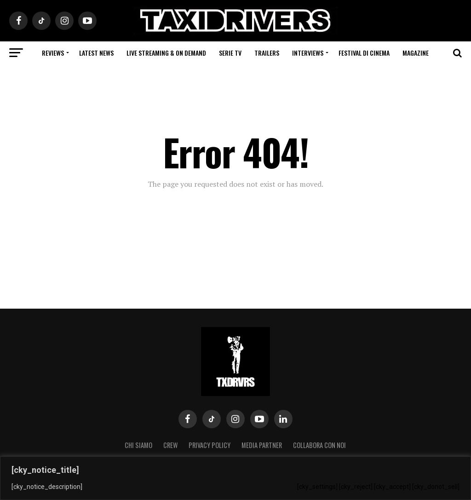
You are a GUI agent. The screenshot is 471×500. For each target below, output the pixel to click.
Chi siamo (138, 445)
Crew (170, 445)
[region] (235, 478)
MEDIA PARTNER (261, 445)
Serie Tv (230, 52)
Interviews (307, 52)
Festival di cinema (364, 52)
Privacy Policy (209, 445)
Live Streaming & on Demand (166, 52)
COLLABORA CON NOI (319, 445)
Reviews (53, 52)
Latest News (96, 52)
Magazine (415, 52)
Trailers (266, 52)
